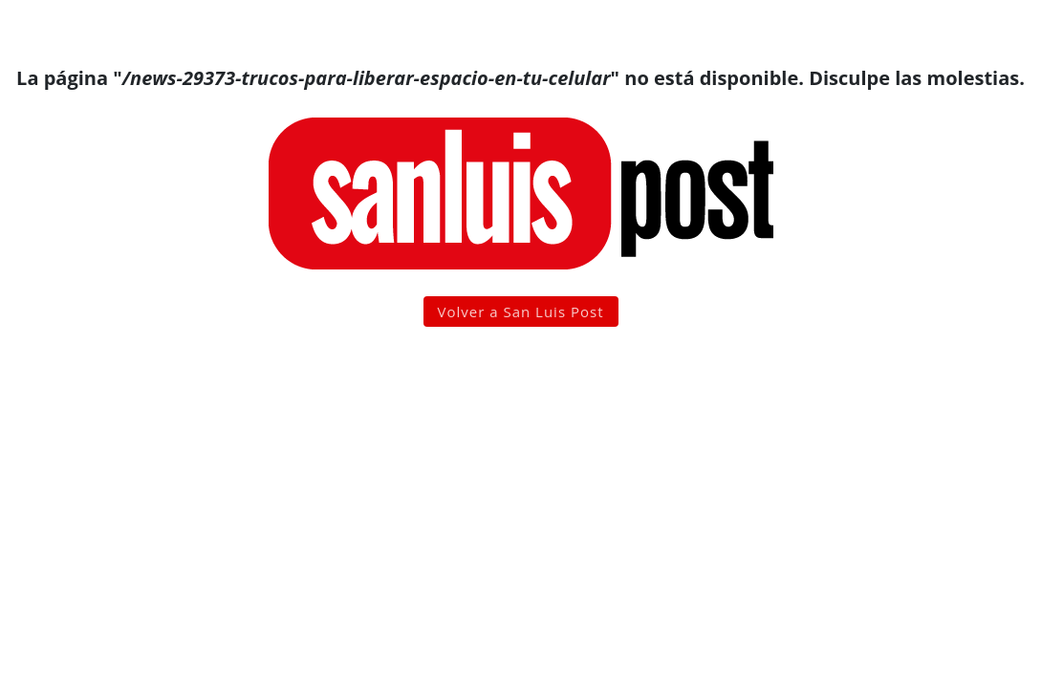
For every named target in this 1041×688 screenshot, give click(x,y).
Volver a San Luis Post (521, 311)
